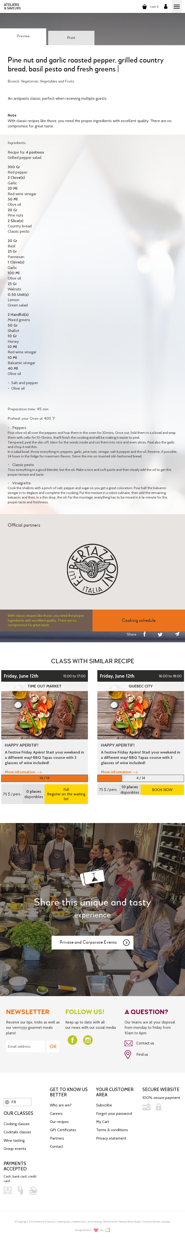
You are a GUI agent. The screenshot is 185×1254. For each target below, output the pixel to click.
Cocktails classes (17, 1132)
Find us (136, 1054)
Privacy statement (111, 1138)
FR (10, 1102)
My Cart (102, 1121)
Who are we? (61, 1105)
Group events (15, 1148)
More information (23, 772)
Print (71, 38)
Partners (57, 1138)
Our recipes (59, 1121)
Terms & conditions (112, 1130)
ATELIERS (12, 6)
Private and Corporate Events (95, 942)
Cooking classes (17, 1124)
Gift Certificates (63, 1130)
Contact (56, 1146)
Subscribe (104, 1105)
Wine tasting (14, 1140)
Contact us (139, 1043)
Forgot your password (114, 1113)
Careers (56, 1113)
